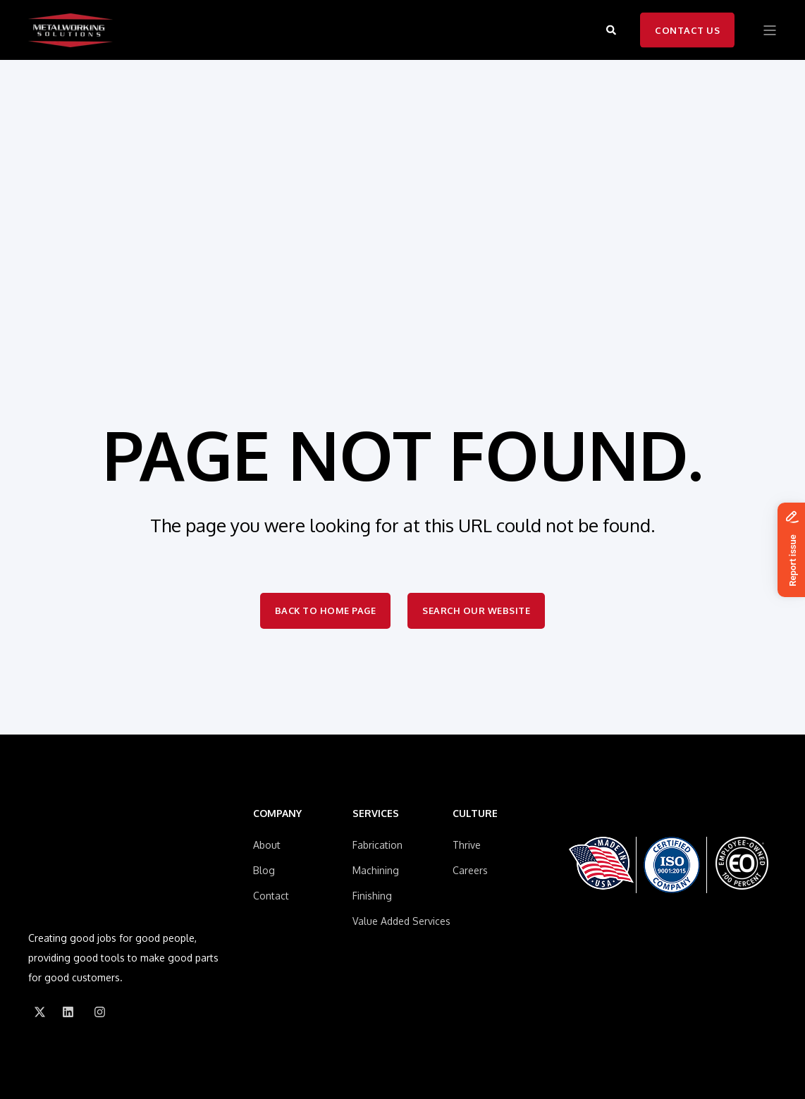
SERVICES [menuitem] (375, 814)
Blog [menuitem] (264, 870)
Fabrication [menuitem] (377, 845)
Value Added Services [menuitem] (401, 921)
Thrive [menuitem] (467, 845)
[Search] (612, 29)
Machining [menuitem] (375, 870)
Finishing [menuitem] (372, 896)
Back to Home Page (325, 610)
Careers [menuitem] (470, 870)
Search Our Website (477, 610)
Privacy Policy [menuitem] (182, 1044)
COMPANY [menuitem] (277, 814)
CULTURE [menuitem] (475, 814)
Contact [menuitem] (271, 896)
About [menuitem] (267, 845)
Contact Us (687, 29)
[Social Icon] (39, 949)
